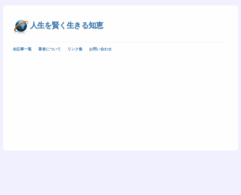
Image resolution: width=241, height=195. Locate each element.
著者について (49, 49)
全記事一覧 (22, 49)
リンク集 (74, 49)
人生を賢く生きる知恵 (66, 25)
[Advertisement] (121, 100)
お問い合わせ (100, 49)
